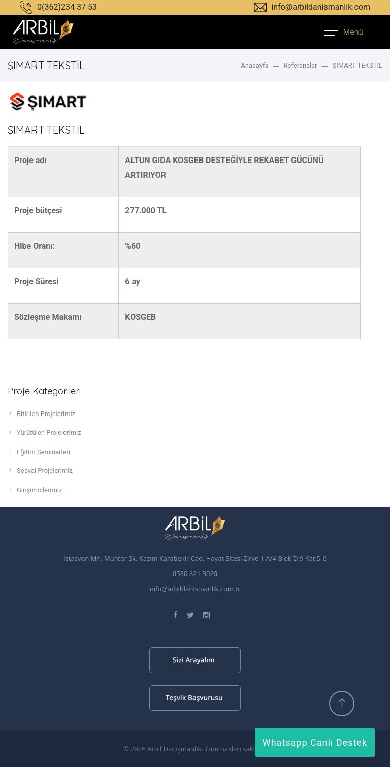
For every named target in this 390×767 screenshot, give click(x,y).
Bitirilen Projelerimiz (41, 413)
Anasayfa (254, 65)
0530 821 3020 (195, 573)
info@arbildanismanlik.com (312, 7)
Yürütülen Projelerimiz (44, 432)
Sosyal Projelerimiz (40, 470)
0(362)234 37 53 (58, 7)
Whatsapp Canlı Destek (315, 742)
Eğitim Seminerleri (39, 451)
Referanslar (300, 65)
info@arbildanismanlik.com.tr (195, 588)
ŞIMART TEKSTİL (358, 65)
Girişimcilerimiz (35, 489)
